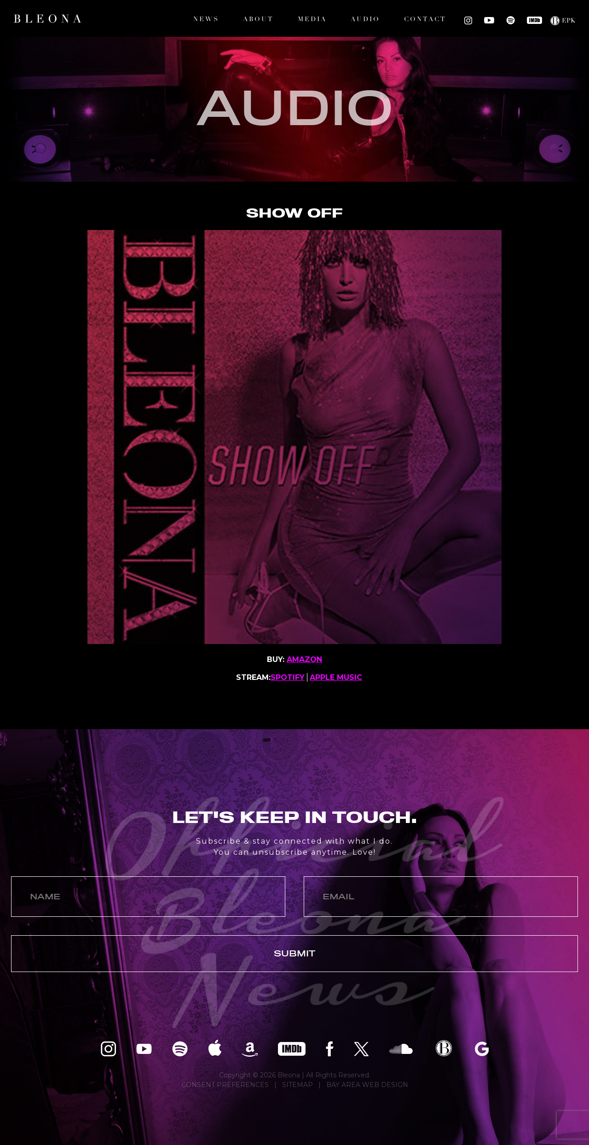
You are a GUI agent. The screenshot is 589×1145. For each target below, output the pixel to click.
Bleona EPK (444, 1048)
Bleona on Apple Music (214, 1048)
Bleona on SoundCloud (401, 1048)
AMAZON (304, 659)
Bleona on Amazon (250, 1048)
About (258, 19)
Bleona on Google (482, 1048)
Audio (365, 19)
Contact (425, 19)
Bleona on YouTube (489, 20)
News (206, 19)
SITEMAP (297, 1085)
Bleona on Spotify (510, 20)
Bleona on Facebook (330, 1048)
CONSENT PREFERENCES (225, 1085)
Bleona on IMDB (534, 20)
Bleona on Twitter (361, 1048)
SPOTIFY (288, 677)
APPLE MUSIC (336, 677)
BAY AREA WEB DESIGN (367, 1085)
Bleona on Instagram (468, 20)
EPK (568, 20)
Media (312, 19)
